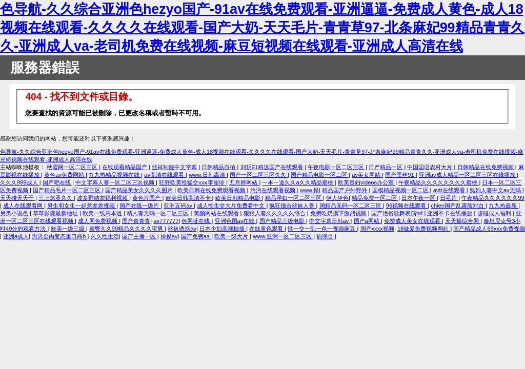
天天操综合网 (462, 221)
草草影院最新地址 (56, 213)
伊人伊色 (337, 198)
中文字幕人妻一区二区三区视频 (115, 182)
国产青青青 (136, 221)
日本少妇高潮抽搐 (222, 228)
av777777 (165, 221)
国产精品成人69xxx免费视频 (488, 228)
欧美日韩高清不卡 (189, 198)
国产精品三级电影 (282, 221)
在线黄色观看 (267, 228)
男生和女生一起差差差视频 (81, 205)
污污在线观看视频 (273, 190)
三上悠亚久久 (56, 198)
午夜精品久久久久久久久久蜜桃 (438, 182)
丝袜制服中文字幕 (175, 167)
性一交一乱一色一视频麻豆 (322, 228)
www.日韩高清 (208, 175)
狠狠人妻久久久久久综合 (275, 213)
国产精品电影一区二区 (320, 175)
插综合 (325, 236)
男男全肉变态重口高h (59, 236)
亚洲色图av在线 (235, 221)
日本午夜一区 (419, 198)
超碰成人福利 (495, 213)
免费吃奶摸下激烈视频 (339, 213)
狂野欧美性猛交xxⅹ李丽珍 (192, 182)
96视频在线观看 (407, 205)
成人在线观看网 (23, 205)
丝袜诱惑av (182, 228)
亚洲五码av (179, 205)
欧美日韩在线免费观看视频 (212, 190)
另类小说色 (15, 213)
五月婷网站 (244, 182)
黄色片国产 (147, 198)
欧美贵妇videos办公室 (366, 182)
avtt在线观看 (450, 190)
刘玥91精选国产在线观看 (272, 167)
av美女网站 (367, 175)
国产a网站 (367, 221)
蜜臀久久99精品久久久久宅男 (127, 228)
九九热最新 (503, 205)
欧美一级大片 (232, 236)
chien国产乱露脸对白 (458, 205)
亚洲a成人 (16, 236)
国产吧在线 (57, 182)
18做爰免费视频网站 (424, 228)
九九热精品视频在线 (115, 175)
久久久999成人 (19, 182)
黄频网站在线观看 (217, 213)
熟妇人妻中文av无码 (496, 190)
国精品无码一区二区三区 (351, 205)
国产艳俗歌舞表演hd (398, 213)
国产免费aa (196, 236)
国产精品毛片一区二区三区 (67, 190)
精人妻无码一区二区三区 (158, 213)
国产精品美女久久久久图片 (139, 190)
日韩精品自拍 (219, 167)
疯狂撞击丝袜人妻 (292, 205)
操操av (169, 236)
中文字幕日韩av (330, 221)
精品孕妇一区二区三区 (294, 198)
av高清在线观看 (165, 175)
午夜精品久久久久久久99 (492, 198)
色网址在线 (196, 221)
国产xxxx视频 (377, 228)
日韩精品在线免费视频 (486, 167)
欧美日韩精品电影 (238, 198)
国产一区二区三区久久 (259, 175)
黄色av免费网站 (65, 175)
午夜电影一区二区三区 (337, 167)
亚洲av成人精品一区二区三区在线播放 (468, 175)
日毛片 (449, 198)
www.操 (309, 190)
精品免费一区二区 (375, 198)
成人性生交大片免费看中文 (231, 205)
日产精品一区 (386, 167)
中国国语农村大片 (430, 167)
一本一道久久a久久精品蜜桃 (298, 182)
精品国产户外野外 (345, 190)
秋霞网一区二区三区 (73, 167)
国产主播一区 (139, 236)
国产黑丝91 (400, 175)
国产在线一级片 (139, 205)
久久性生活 (105, 236)
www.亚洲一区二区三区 (283, 236)
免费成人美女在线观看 (413, 221)
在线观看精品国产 (125, 167)
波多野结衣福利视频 (103, 198)
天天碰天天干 (17, 198)
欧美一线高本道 (103, 213)
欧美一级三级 (68, 228)
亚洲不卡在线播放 (450, 213)
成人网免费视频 (98, 221)
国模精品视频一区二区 (401, 190)
